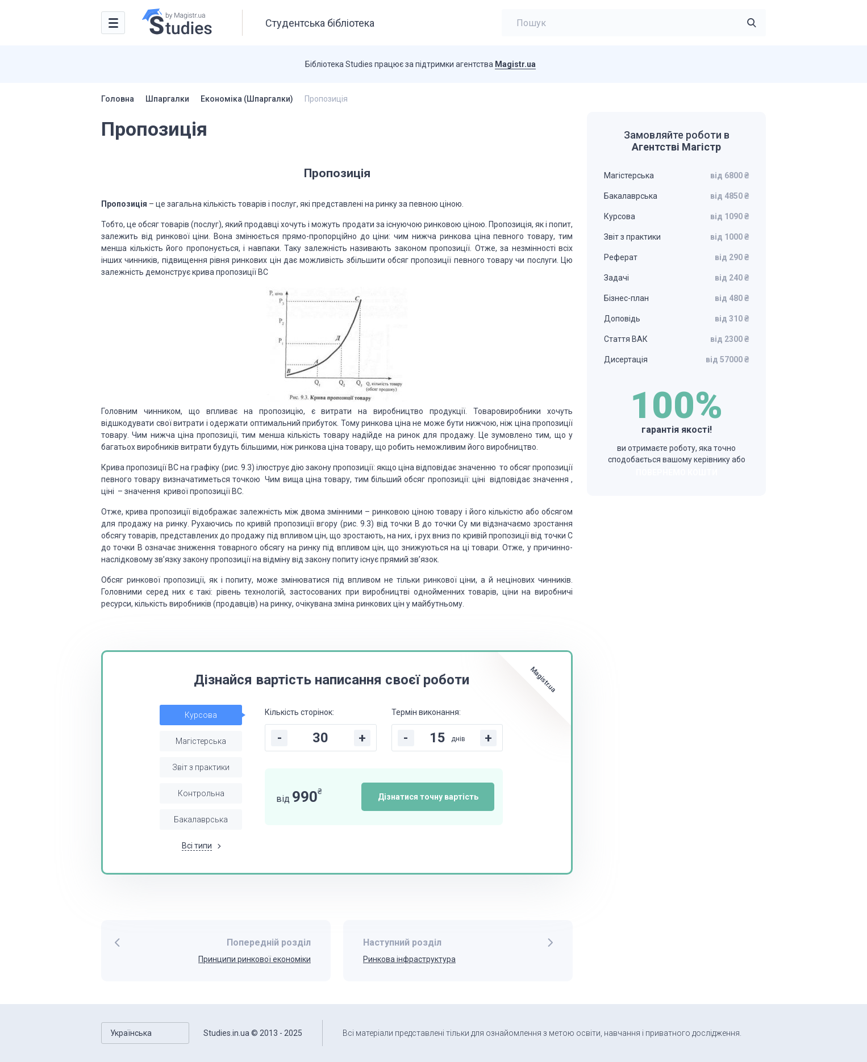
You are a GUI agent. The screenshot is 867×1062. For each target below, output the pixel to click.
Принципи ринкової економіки (254, 959)
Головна (117, 98)
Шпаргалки (167, 98)
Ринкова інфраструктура (409, 959)
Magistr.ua (515, 64)
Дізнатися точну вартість (428, 796)
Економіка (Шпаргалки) (247, 98)
